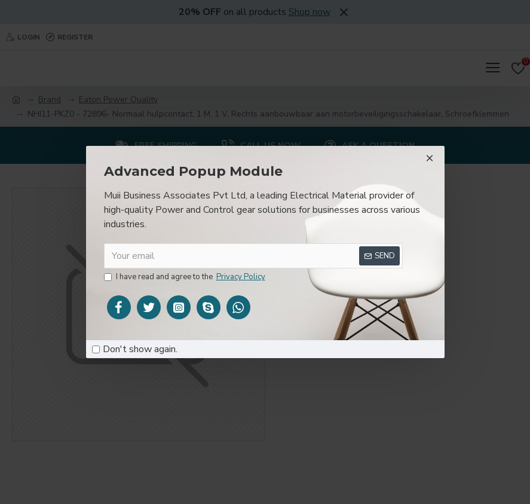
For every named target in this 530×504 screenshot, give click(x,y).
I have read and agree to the (185, 277)
